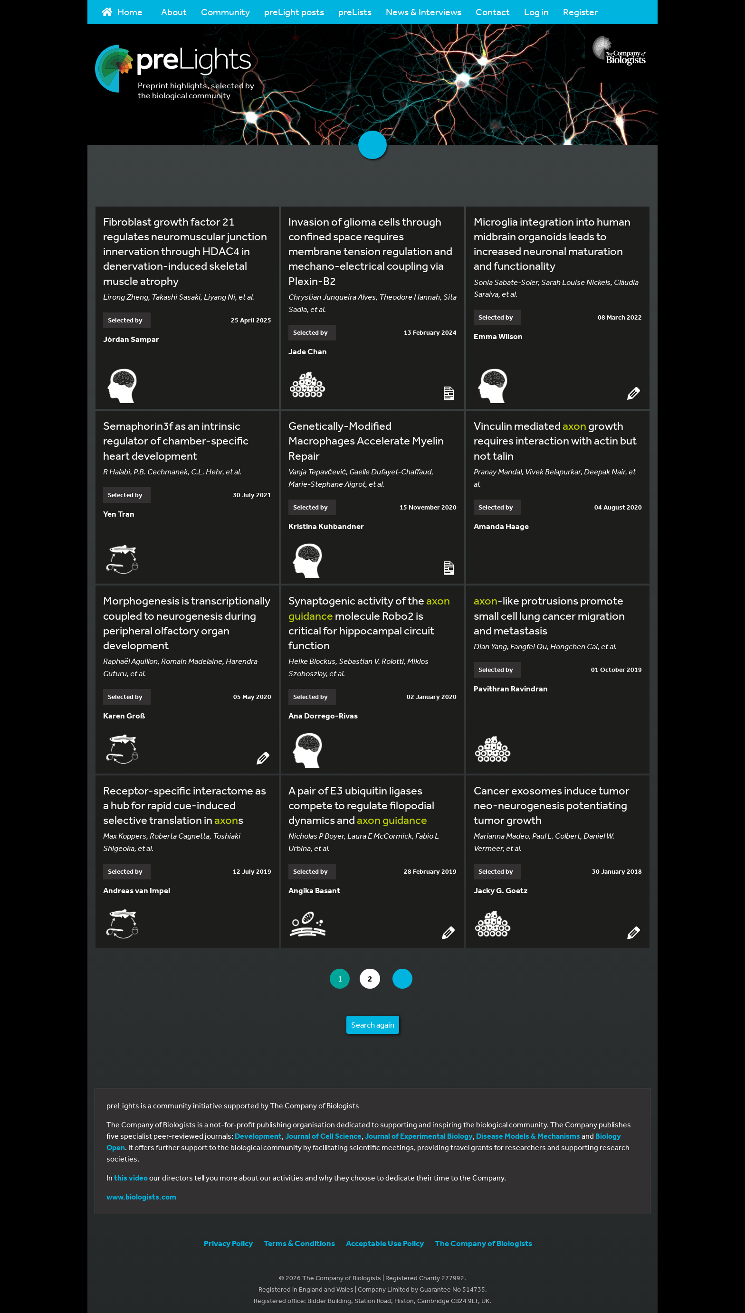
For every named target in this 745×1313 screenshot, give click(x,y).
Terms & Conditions (299, 1238)
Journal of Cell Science (323, 1131)
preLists (355, 11)
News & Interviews (423, 11)
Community (225, 11)
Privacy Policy (228, 1238)
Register (580, 11)
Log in (536, 11)
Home (122, 11)
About (174, 11)
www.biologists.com (141, 1192)
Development (258, 1131)
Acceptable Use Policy (385, 1238)
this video (131, 1173)
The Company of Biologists (483, 1238)
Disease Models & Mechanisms (528, 1131)
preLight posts (294, 11)
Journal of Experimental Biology (419, 1131)
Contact (493, 11)
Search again (372, 1020)
